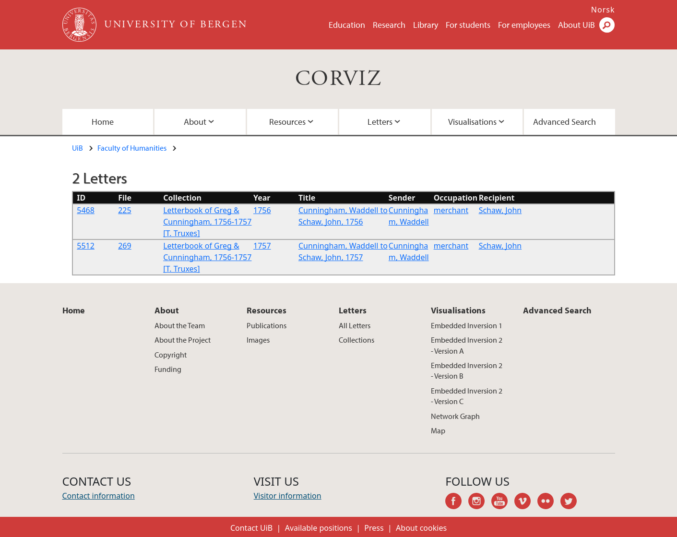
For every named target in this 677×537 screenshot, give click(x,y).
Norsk (603, 9)
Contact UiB (251, 528)
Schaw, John (500, 210)
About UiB (576, 24)
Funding (167, 369)
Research (389, 24)
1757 (262, 245)
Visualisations (472, 121)
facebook (456, 502)
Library (425, 24)
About (195, 121)
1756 (262, 210)
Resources (287, 121)
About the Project (182, 340)
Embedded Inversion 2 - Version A (466, 345)
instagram (479, 502)
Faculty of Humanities (131, 148)
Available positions (318, 528)
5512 (86, 245)
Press (373, 528)
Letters (380, 121)
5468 (86, 210)
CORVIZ (338, 79)
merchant (451, 210)
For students (468, 24)
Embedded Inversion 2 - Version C (466, 396)
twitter (571, 502)
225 (124, 210)
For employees (524, 24)
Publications (266, 325)
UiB (77, 148)
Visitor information (287, 495)
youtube (502, 502)
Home (103, 121)
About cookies (421, 528)
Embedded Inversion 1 (466, 325)
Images (258, 340)
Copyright (170, 354)
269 (124, 245)
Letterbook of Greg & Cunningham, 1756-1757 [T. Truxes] (207, 222)
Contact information (98, 495)
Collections (356, 340)
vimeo (525, 502)
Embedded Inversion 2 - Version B (466, 370)
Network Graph (455, 416)
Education (347, 24)
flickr (548, 502)
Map (438, 430)
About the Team (179, 325)
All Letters (354, 325)
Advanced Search (564, 121)
